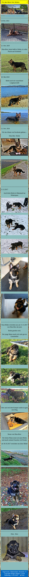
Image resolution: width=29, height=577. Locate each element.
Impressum (6, 572)
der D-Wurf (13, 15)
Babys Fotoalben (8, 15)
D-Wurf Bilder (18, 15)
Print (22, 575)
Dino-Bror (22, 15)
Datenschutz (14, 572)
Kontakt (21, 572)
